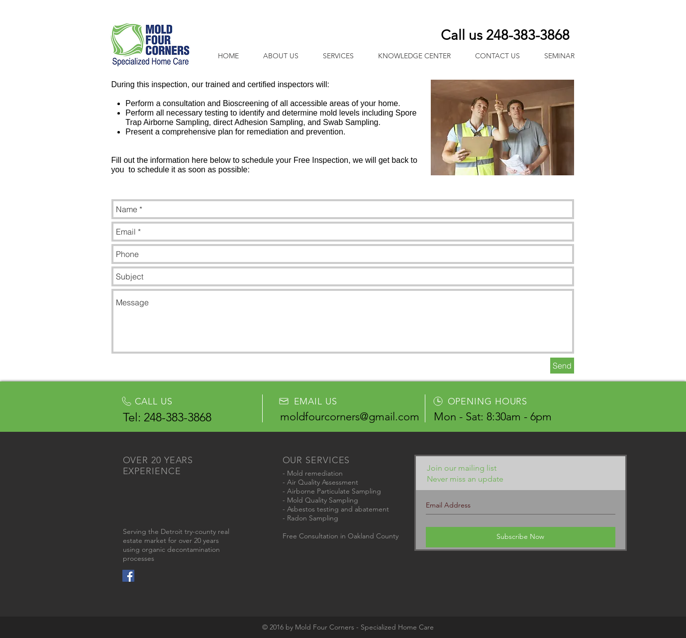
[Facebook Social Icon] (128, 576)
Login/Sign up (529, 10)
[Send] (562, 366)
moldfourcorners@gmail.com (349, 416)
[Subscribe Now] (520, 537)
